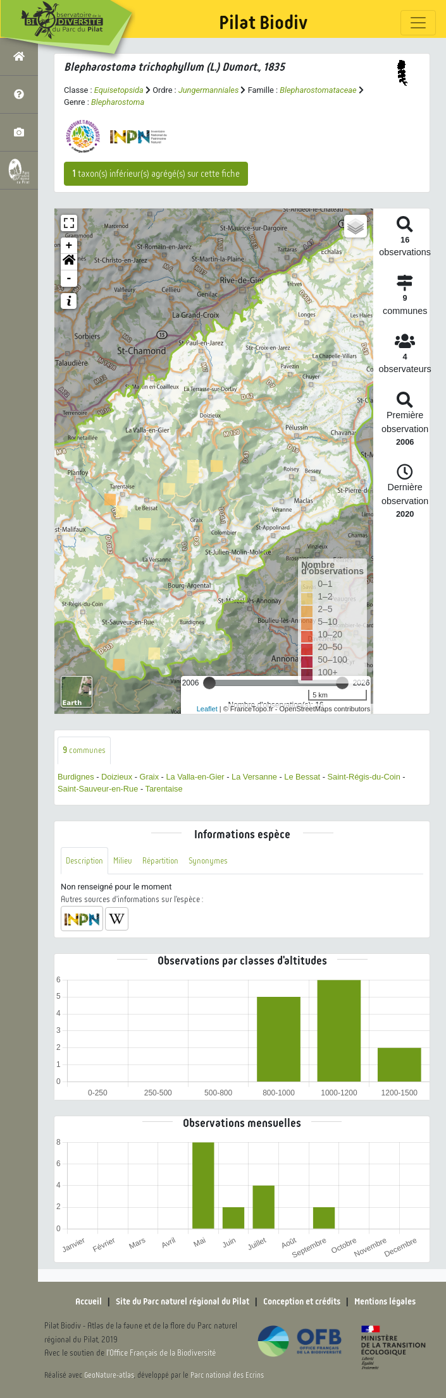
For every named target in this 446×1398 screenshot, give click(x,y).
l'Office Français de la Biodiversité (161, 1353)
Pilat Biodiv (263, 22)
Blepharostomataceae (318, 90)
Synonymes (208, 860)
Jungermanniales (208, 90)
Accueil (88, 1301)
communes (84, 750)
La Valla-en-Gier (195, 776)
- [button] (69, 278)
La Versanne (254, 776)
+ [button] (69, 245)
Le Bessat (302, 776)
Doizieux (116, 776)
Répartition (160, 860)
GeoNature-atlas (109, 1375)
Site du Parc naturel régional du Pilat (182, 1301)
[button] (69, 262)
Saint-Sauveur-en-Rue (98, 788)
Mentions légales (385, 1301)
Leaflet (207, 709)
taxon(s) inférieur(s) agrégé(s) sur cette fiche (156, 173)
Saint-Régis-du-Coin (364, 776)
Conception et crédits (301, 1301)
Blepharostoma (117, 102)
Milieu (122, 860)
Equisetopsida (119, 90)
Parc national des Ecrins (227, 1375)
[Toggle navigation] (418, 22)
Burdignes (76, 776)
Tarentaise (163, 788)
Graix (149, 776)
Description (84, 860)
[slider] (209, 683)
